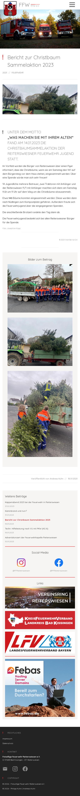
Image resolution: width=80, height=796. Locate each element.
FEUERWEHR (18, 72)
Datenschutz (8, 743)
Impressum (7, 738)
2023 (5, 72)
